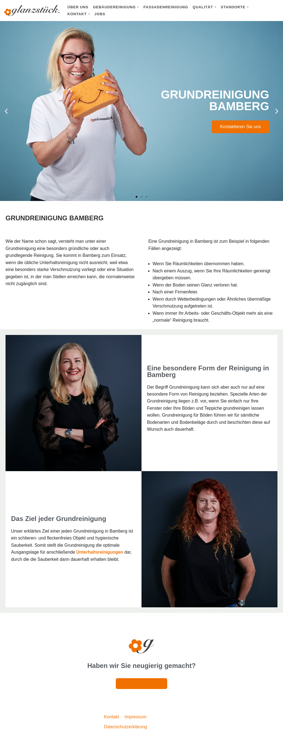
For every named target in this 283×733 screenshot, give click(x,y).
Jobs (100, 14)
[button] (138, 7)
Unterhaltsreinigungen (100, 552)
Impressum (135, 717)
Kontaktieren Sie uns (240, 126)
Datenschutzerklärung (125, 727)
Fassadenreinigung (165, 7)
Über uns (77, 7)
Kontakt (111, 717)
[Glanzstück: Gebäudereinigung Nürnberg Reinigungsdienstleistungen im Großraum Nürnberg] (31, 10)
